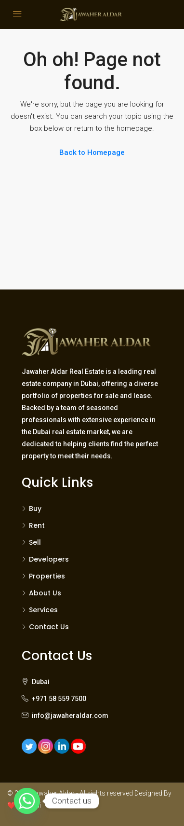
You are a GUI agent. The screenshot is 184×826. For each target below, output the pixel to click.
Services (43, 610)
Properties (47, 576)
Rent (37, 525)
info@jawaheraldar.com (70, 715)
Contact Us (49, 627)
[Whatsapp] (27, 801)
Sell (35, 542)
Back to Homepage (92, 152)
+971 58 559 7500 (59, 698)
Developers (49, 559)
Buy (35, 508)
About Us (45, 593)
